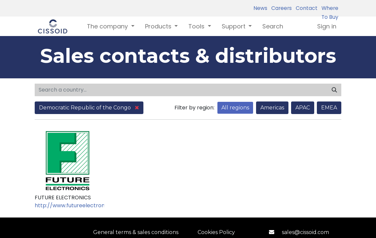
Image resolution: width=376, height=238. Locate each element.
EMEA (329, 107)
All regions (235, 107)
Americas (272, 107)
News (260, 8)
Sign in (326, 26)
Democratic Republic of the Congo (89, 107)
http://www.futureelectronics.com (80, 205)
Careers (280, 8)
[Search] (334, 90)
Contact (305, 8)
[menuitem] (272, 26)
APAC (302, 107)
